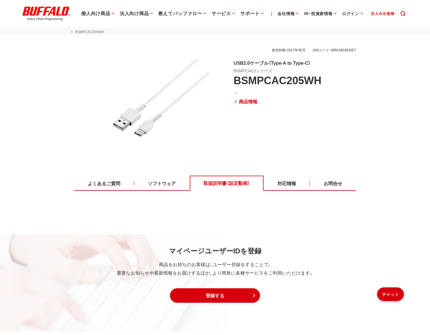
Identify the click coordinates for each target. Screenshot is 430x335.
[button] (215, 298)
